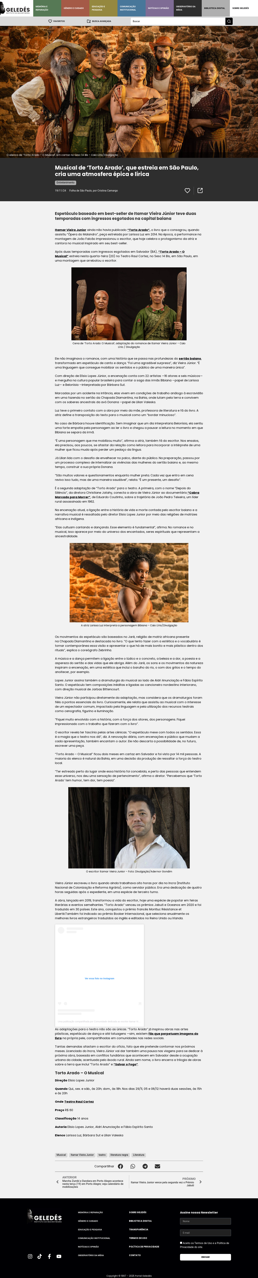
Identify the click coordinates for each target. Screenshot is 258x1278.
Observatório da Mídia (185, 8)
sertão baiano (190, 358)
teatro (102, 1154)
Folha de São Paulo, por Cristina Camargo (93, 190)
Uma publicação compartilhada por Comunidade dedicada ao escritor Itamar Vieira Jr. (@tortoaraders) (110, 1021)
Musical (61, 1154)
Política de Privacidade (144, 1246)
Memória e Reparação (42, 8)
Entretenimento (66, 182)
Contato (135, 1255)
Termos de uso (138, 1238)
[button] (120, 1166)
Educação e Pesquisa (98, 8)
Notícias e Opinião (158, 8)
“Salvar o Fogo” (126, 1064)
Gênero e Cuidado (74, 8)
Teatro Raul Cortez (79, 1101)
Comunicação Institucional (128, 8)
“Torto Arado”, (138, 230)
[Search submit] (229, 21)
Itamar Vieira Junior (70, 230)
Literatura (138, 1154)
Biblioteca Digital (214, 8)
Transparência (138, 1229)
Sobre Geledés (240, 8)
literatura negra (119, 1154)
